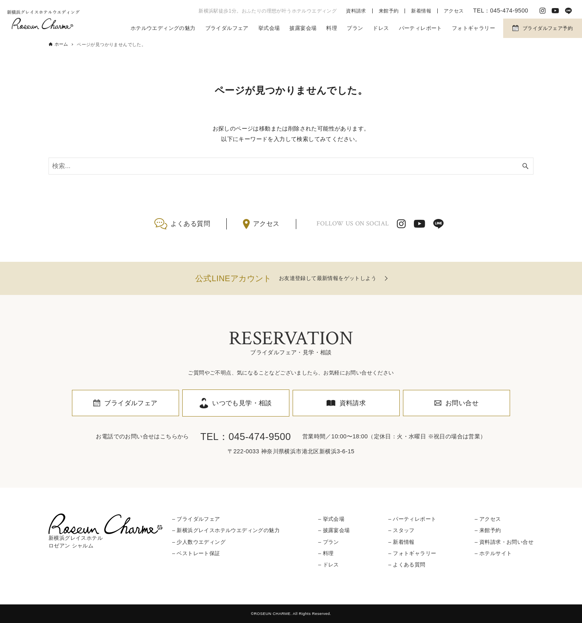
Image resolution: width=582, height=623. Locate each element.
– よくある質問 (407, 565)
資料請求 (356, 11)
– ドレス (328, 565)
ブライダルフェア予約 (548, 28)
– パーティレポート (412, 519)
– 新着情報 (401, 542)
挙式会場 (269, 28)
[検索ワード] (291, 166)
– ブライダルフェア (196, 519)
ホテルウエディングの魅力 (163, 28)
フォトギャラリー (473, 28)
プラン (355, 28)
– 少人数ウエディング (199, 542)
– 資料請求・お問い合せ (503, 542)
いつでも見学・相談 (242, 403)
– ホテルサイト (493, 553)
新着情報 (421, 11)
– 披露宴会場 (334, 530)
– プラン (328, 542)
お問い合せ (462, 403)
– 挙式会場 (331, 519)
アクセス (454, 11)
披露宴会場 (302, 28)
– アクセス (487, 519)
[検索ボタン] (525, 166)
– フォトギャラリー (412, 553)
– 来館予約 (487, 530)
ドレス (381, 28)
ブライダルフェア (227, 28)
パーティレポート (420, 28)
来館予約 (389, 11)
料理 (331, 28)
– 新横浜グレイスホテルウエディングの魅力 (226, 530)
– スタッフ (401, 530)
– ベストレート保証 (196, 553)
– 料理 (325, 553)
